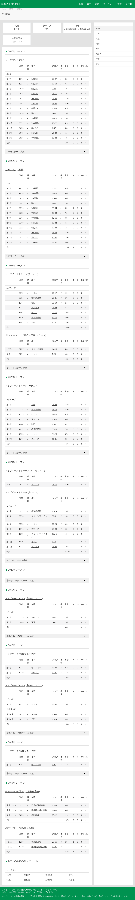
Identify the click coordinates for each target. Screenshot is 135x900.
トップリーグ (12, 654)
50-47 (54, 237)
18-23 (54, 213)
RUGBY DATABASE (10, 4)
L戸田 (11, 9)
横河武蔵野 (36, 298)
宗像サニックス (34, 598)
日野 (33, 719)
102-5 (54, 534)
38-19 (54, 303)
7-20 (54, 354)
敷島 (71, 875)
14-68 (54, 232)
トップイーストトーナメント (19, 470)
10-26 (54, 419)
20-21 (54, 298)
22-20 (54, 524)
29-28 (54, 529)
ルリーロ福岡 (37, 349)
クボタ (34, 704)
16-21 (54, 439)
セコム (34, 293)
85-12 (54, 815)
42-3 (54, 322)
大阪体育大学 (84, 29)
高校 (81, 4)
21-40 (54, 133)
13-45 (54, 198)
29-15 (54, 842)
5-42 (54, 622)
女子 (98, 64)
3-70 (54, 89)
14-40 (54, 103)
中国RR (34, 84)
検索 (119, 4)
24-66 (54, 94)
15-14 (54, 511)
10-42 (54, 223)
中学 (98, 59)
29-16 (54, 193)
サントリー (36, 668)
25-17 (54, 188)
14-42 (54, 704)
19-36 (54, 810)
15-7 (54, 542)
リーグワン (108, 4)
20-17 (54, 293)
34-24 (54, 308)
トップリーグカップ (15, 598)
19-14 (54, 719)
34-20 (54, 547)
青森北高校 (36, 842)
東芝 (33, 622)
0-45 (54, 765)
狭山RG (34, 89)
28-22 (54, 123)
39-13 (54, 429)
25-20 (54, 98)
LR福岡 (34, 79)
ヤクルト (33, 274)
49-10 (54, 414)
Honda (34, 714)
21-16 (54, 312)
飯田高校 (35, 815)
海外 (98, 49)
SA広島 (34, 94)
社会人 (98, 54)
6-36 (54, 203)
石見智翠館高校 (38, 805)
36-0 (54, 516)
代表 (98, 44)
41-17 (54, 317)
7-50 (54, 113)
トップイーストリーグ (16, 274)
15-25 (54, 805)
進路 (97, 4)
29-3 (54, 424)
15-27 (54, 242)
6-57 (54, 617)
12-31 (54, 673)
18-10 (54, 84)
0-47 (54, 128)
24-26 (54, 118)
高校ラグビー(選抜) (14, 791)
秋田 (33, 303)
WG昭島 (35, 98)
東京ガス (35, 308)
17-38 (54, 138)
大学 (89, 4)
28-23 (54, 404)
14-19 (54, 409)
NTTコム (35, 617)
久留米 (72, 880)
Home (4, 9)
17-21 (54, 847)
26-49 (54, 714)
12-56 (54, 218)
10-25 (54, 108)
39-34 (54, 208)
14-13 (54, 349)
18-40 (54, 668)
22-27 (54, 79)
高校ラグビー (12, 828)
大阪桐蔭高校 (70, 29)
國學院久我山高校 (39, 810)
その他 (128, 4)
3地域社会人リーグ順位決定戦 (20, 335)
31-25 (54, 434)
